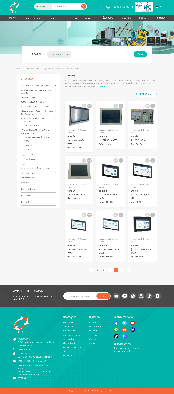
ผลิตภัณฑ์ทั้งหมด (32, 18)
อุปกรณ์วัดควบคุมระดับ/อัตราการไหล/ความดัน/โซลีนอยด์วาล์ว (37, 113)
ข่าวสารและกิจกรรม (83, 18)
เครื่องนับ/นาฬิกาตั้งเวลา (30, 125)
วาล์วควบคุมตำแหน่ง (28, 173)
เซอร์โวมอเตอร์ (31, 159)
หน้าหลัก (12, 18)
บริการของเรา (57, 18)
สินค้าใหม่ (25, 202)
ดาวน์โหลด (126, 18)
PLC (27, 150)
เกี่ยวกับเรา (144, 18)
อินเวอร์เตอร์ (30, 154)
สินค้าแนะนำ (26, 195)
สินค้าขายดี (25, 183)
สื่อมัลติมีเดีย (108, 18)
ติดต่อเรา (161, 18)
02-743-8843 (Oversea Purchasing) (35, 356)
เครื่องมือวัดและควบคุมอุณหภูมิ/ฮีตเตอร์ (35, 85)
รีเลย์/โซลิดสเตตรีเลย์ (28, 97)
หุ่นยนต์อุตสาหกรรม (28, 177)
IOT (27, 163)
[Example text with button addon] (66, 6)
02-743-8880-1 (25, 353)
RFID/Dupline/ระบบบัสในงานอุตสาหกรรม (36, 168)
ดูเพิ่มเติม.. (102, 86)
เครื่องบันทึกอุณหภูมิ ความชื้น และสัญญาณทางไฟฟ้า (36, 92)
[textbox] (41, 6)
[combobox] (43, 6)
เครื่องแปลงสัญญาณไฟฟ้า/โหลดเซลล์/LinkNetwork (33, 120)
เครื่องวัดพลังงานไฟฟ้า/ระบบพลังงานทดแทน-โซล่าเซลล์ (35, 131)
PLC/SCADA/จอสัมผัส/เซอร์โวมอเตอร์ (56, 69)
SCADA (28, 141)
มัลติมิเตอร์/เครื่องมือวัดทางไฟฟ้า (33, 102)
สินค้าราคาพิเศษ (28, 189)
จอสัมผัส (76, 69)
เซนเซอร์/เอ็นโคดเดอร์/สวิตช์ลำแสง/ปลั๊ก (35, 106)
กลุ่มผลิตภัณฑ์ (27, 79)
